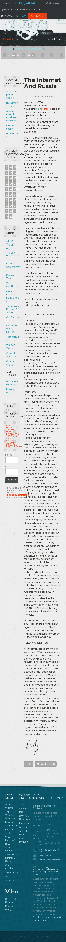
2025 (7, 167)
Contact (8, 3)
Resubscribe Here (19, 496)
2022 (7, 172)
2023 (15, 167)
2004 (7, 205)
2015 (11, 183)
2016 (7, 183)
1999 (15, 211)
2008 (15, 194)
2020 (15, 172)
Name (8, 455)
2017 (15, 178)
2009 (11, 194)
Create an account (32, 9)
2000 (11, 211)
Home (8, 49)
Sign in (18, 9)
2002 (15, 205)
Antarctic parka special (11, 94)
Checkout (37, 15)
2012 (11, 189)
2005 (15, 200)
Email (8, 466)
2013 (7, 189)
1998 (7, 216)
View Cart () (11, 16)
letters (47, 109)
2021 (11, 172)
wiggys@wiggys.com (51, 859)
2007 (7, 200)
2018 (11, 178)
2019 (7, 178)
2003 (11, 205)
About (46, 33)
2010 (7, 194)
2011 (15, 189)
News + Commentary (29, 49)
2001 (7, 211)
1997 (11, 216)
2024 (11, 167)
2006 (11, 200)
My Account (6, 9)
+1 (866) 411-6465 (26, 3)
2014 (15, 183)
